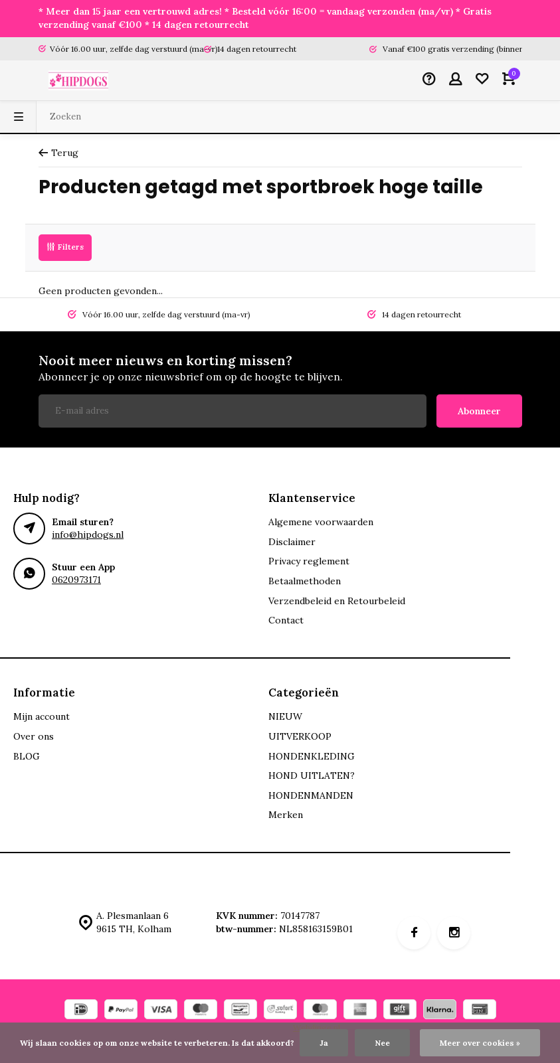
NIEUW (285, 716)
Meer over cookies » (480, 1043)
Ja (324, 1043)
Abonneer (479, 411)
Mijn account (41, 716)
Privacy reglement (308, 561)
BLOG (26, 756)
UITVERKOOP (299, 736)
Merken (285, 815)
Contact (286, 620)
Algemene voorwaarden (320, 522)
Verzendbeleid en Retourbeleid (336, 601)
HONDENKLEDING (311, 756)
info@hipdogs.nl (88, 534)
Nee (382, 1043)
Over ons (33, 736)
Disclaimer (292, 542)
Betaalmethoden (304, 581)
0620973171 (76, 580)
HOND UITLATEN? (311, 775)
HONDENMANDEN (310, 795)
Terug (58, 153)
